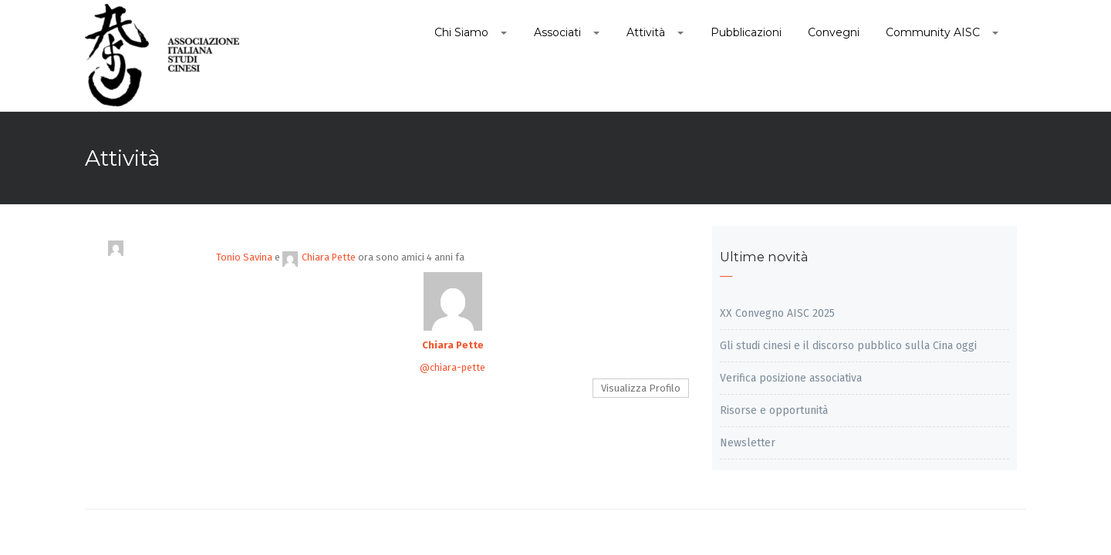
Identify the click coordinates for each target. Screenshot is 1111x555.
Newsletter (747, 442)
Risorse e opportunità (774, 410)
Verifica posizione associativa (791, 378)
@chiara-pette (452, 367)
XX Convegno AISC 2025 (777, 313)
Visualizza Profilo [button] (640, 388)
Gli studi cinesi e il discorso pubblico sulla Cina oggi (848, 345)
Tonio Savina (244, 257)
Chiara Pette (319, 257)
